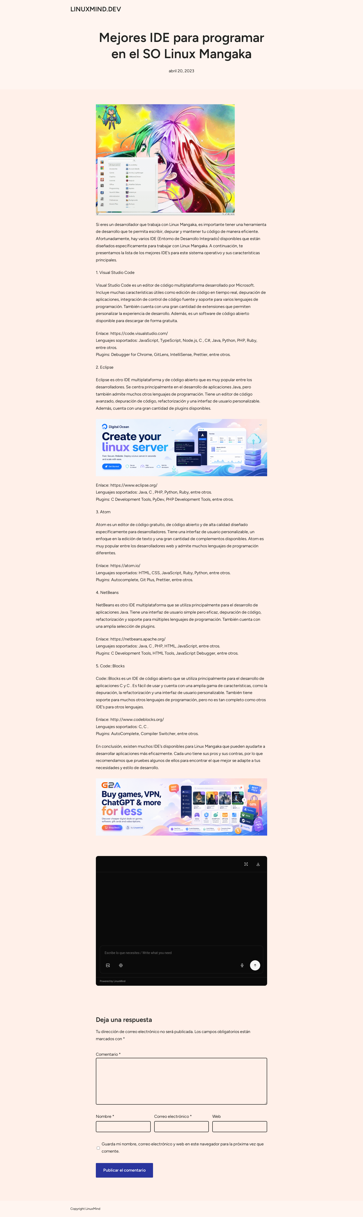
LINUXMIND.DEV (95, 9)
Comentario (108, 1054)
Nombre (105, 1116)
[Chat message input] (181, 954)
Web (216, 1116)
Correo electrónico (173, 1116)
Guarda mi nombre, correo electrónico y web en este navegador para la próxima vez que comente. (183, 1147)
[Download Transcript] (258, 864)
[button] (108, 965)
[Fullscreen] (246, 864)
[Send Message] (255, 965)
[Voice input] (242, 965)
